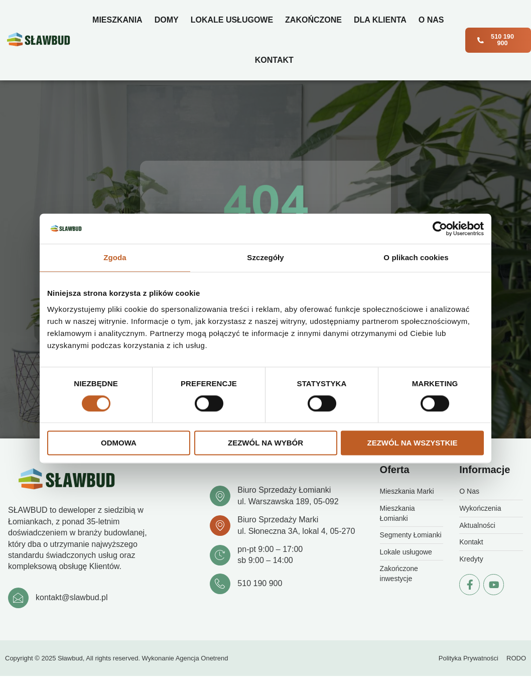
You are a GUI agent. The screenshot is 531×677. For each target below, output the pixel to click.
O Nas (431, 20)
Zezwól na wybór (265, 443)
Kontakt (273, 60)
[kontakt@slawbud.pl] (18, 598)
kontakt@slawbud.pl (72, 598)
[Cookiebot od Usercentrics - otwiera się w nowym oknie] (440, 228)
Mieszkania (117, 20)
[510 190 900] (220, 584)
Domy (166, 20)
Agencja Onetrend (202, 658)
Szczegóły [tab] (265, 257)
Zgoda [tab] (114, 257)
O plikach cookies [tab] (415, 257)
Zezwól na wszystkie (412, 443)
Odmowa (119, 443)
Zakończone (313, 20)
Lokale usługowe (231, 20)
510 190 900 (260, 584)
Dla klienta (379, 20)
